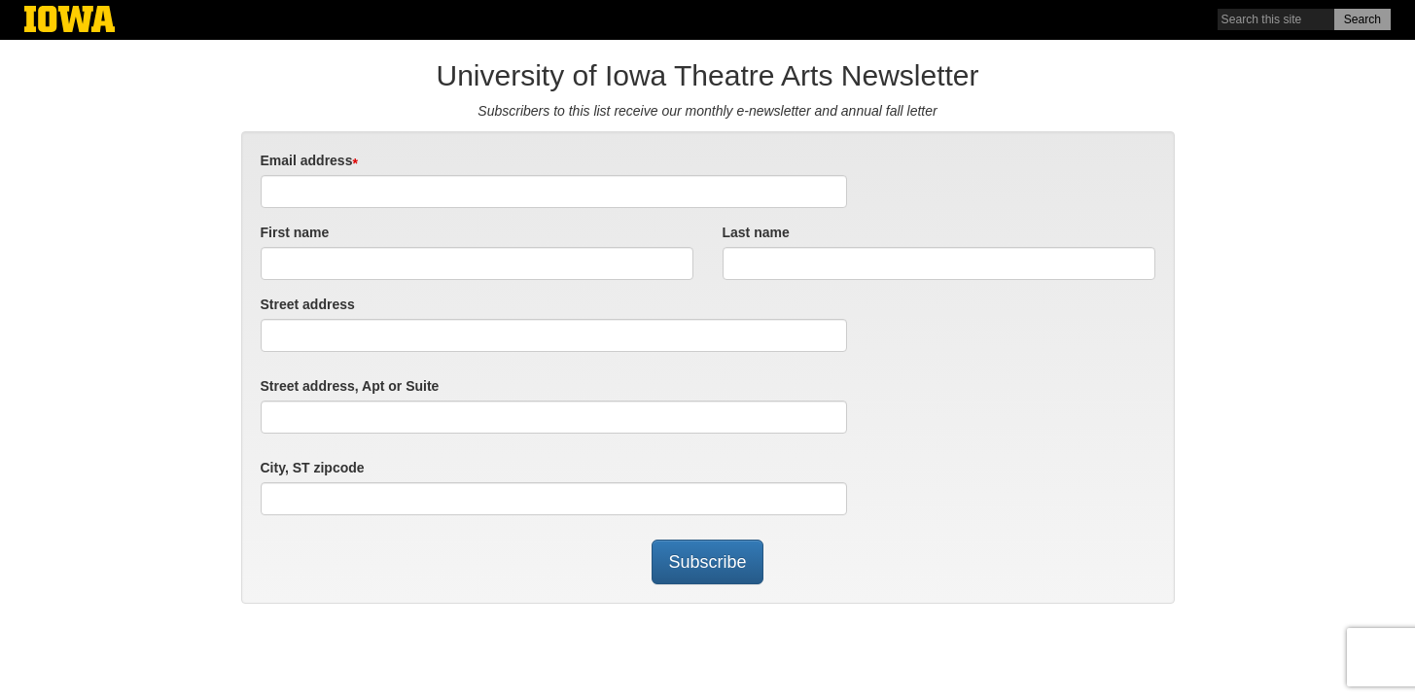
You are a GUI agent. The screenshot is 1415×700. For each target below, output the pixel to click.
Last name (756, 232)
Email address (307, 160)
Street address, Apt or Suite (350, 386)
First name (295, 232)
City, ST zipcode (313, 467)
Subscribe (707, 562)
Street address (308, 304)
